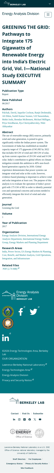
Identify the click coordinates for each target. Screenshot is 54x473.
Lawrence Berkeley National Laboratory (24, 364)
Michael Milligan (42, 119)
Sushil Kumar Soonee (22, 116)
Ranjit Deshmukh (43, 112)
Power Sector (14, 251)
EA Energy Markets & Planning (36, 251)
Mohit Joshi (7, 119)
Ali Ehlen (6, 116)
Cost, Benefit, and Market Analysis (18, 255)
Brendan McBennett (23, 119)
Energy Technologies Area (17, 370)
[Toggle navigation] (48, 14)
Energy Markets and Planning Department (28, 242)
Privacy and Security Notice (18, 380)
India (4, 251)
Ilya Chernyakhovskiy (29, 123)
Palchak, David (9, 112)
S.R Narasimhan (41, 116)
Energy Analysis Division (14, 235)
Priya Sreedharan (10, 123)
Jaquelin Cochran (25, 112)
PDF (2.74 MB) (11, 269)
